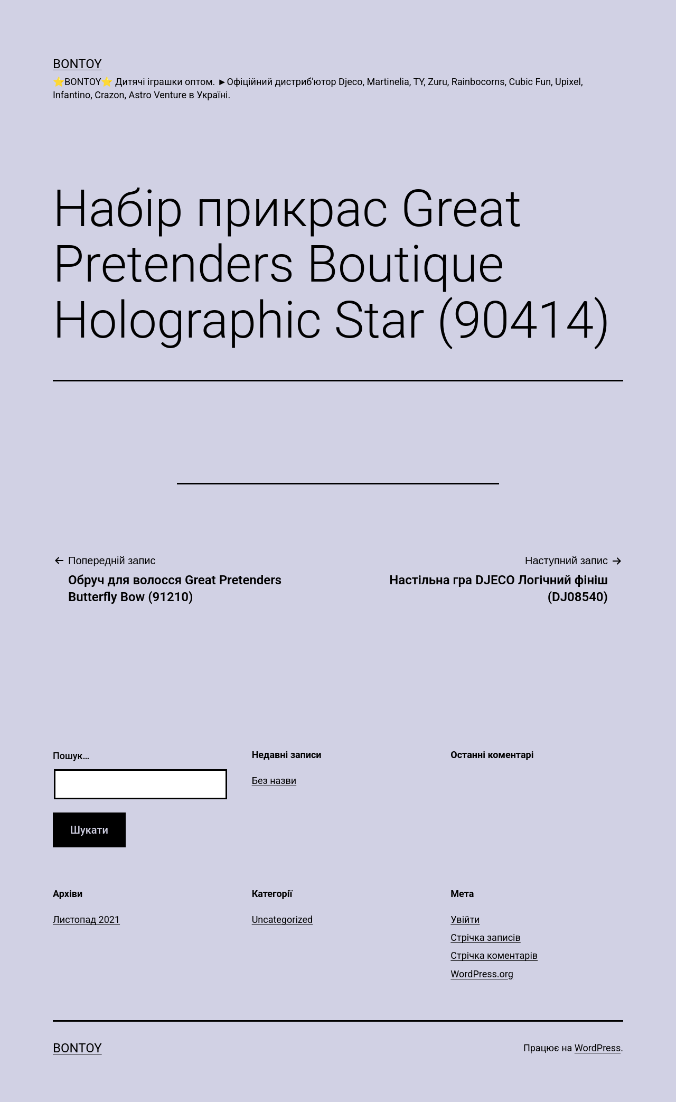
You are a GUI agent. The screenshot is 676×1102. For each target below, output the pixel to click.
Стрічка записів (485, 937)
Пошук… (71, 755)
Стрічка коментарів (494, 955)
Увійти (465, 919)
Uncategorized (282, 919)
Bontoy (77, 64)
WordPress (598, 1047)
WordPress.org (481, 973)
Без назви (274, 780)
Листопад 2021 (86, 919)
